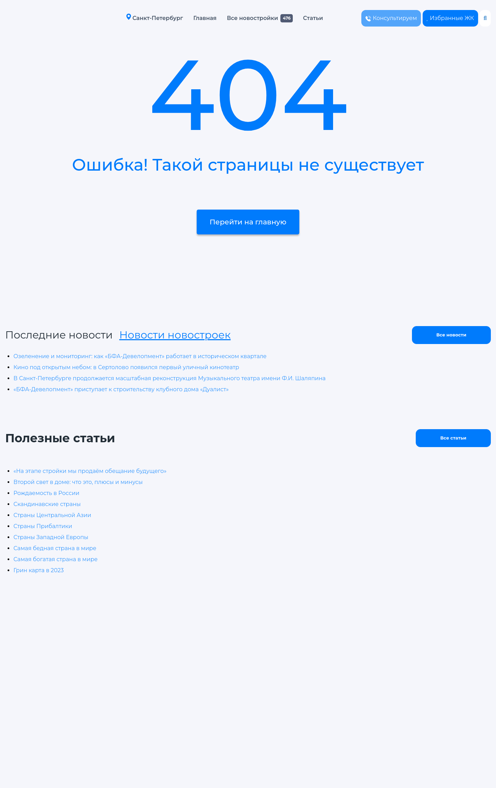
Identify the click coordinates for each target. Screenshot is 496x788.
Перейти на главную (248, 233)
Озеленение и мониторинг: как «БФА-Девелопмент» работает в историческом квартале (140, 356)
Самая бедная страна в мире (54, 548)
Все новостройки (245, 18)
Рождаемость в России (46, 493)
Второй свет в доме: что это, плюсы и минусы (78, 482)
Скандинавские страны (47, 504)
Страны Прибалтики (42, 526)
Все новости (451, 334)
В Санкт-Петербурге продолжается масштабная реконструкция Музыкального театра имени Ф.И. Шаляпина (169, 378)
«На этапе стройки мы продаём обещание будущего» (89, 471)
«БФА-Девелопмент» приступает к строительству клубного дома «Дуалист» (121, 389)
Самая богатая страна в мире (55, 559)
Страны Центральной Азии (52, 515)
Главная (197, 18)
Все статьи (453, 438)
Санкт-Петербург (147, 17)
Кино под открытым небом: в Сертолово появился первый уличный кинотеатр (126, 367)
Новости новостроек (174, 335)
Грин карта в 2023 (38, 570)
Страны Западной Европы (50, 537)
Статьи (306, 18)
